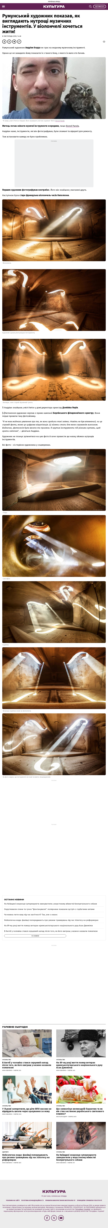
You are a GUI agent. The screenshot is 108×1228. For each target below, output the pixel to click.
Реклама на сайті (13, 1200)
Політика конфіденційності (32, 1200)
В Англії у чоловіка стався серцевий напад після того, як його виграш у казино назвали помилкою (51, 931)
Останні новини (14, 899)
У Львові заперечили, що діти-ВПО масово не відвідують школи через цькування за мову (26, 1110)
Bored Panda (59, 121)
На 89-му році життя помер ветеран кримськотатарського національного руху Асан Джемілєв (48, 925)
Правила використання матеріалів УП (60, 1200)
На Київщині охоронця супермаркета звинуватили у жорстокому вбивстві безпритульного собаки (50, 904)
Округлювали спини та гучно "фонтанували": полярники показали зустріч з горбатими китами (49, 909)
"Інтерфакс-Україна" (82, 1209)
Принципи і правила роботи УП (89, 1200)
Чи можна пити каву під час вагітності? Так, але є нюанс (30, 914)
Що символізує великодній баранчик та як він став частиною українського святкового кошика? (80, 1111)
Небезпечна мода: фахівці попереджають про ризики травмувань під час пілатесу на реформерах (51, 920)
